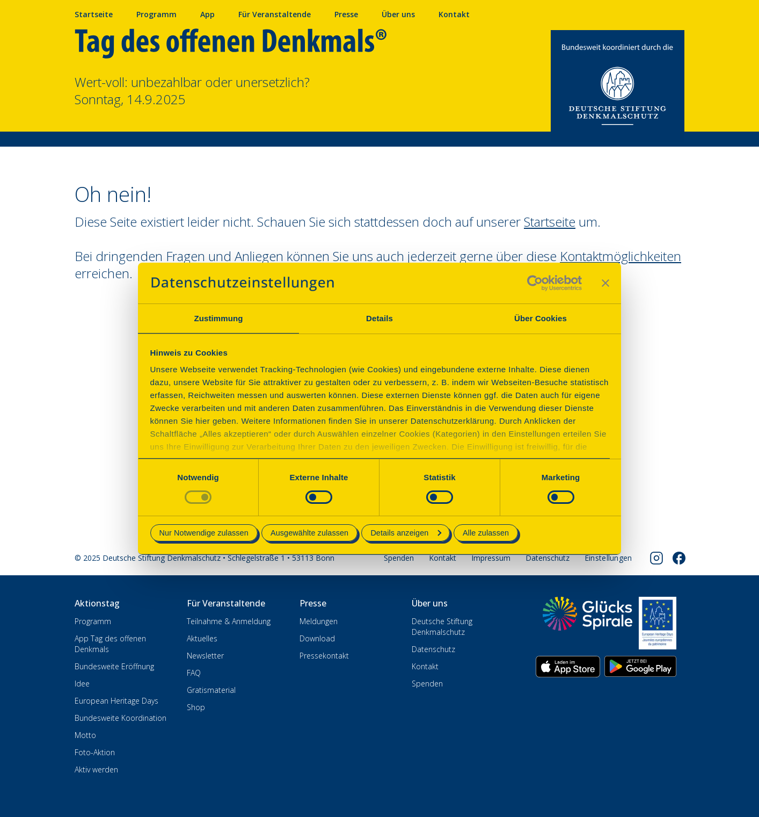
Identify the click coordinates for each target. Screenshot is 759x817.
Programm (156, 14)
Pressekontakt (324, 655)
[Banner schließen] (605, 283)
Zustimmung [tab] (218, 318)
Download (317, 638)
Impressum (490, 558)
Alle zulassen (486, 533)
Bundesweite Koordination (120, 718)
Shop (196, 707)
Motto (85, 735)
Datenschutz (548, 558)
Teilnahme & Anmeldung (229, 621)
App (207, 14)
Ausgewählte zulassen (309, 533)
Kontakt (454, 14)
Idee (82, 683)
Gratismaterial (211, 690)
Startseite (94, 14)
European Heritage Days (116, 701)
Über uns (398, 14)
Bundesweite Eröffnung (114, 666)
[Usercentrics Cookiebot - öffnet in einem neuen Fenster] (535, 283)
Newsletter (205, 655)
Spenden (399, 558)
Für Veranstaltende (274, 14)
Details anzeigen (405, 533)
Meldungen (319, 621)
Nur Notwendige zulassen (204, 533)
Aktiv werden (96, 769)
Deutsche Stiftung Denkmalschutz (442, 626)
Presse (346, 14)
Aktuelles (202, 638)
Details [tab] (379, 318)
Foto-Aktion (95, 752)
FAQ (194, 673)
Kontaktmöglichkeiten (620, 256)
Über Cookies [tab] (540, 318)
